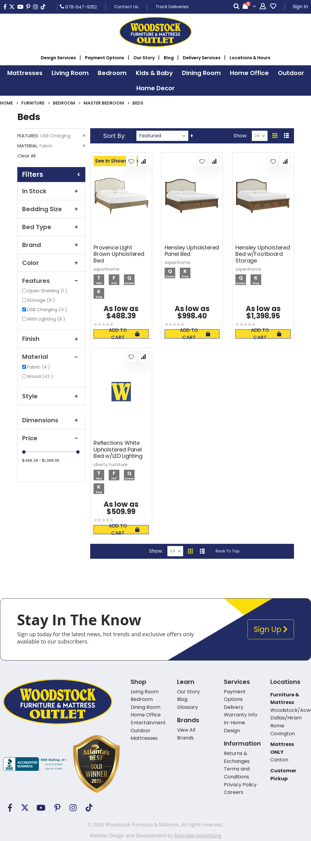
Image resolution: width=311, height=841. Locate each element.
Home (6, 103)
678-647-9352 (78, 6)
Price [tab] (51, 438)
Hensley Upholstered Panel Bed (192, 250)
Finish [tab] (51, 339)
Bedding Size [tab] (51, 209)
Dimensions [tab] (51, 420)
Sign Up (271, 629)
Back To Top (228, 551)
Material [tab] (51, 356)
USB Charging (48, 309)
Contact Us (126, 7)
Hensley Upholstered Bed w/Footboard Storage (262, 254)
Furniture (32, 103)
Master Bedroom (104, 103)
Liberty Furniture (111, 465)
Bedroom (64, 103)
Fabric (39, 367)
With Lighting (47, 319)
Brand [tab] (51, 245)
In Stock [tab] (51, 191)
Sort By (114, 136)
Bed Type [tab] (51, 227)
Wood (41, 376)
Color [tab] (51, 263)
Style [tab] (51, 396)
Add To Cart (124, 333)
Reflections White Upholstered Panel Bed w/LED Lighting (118, 449)
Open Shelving (48, 290)
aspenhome (106, 269)
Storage (41, 300)
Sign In (300, 6)
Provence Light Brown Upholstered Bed (119, 254)
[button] (131, 161)
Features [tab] (51, 280)
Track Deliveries (172, 7)
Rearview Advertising (197, 835)
